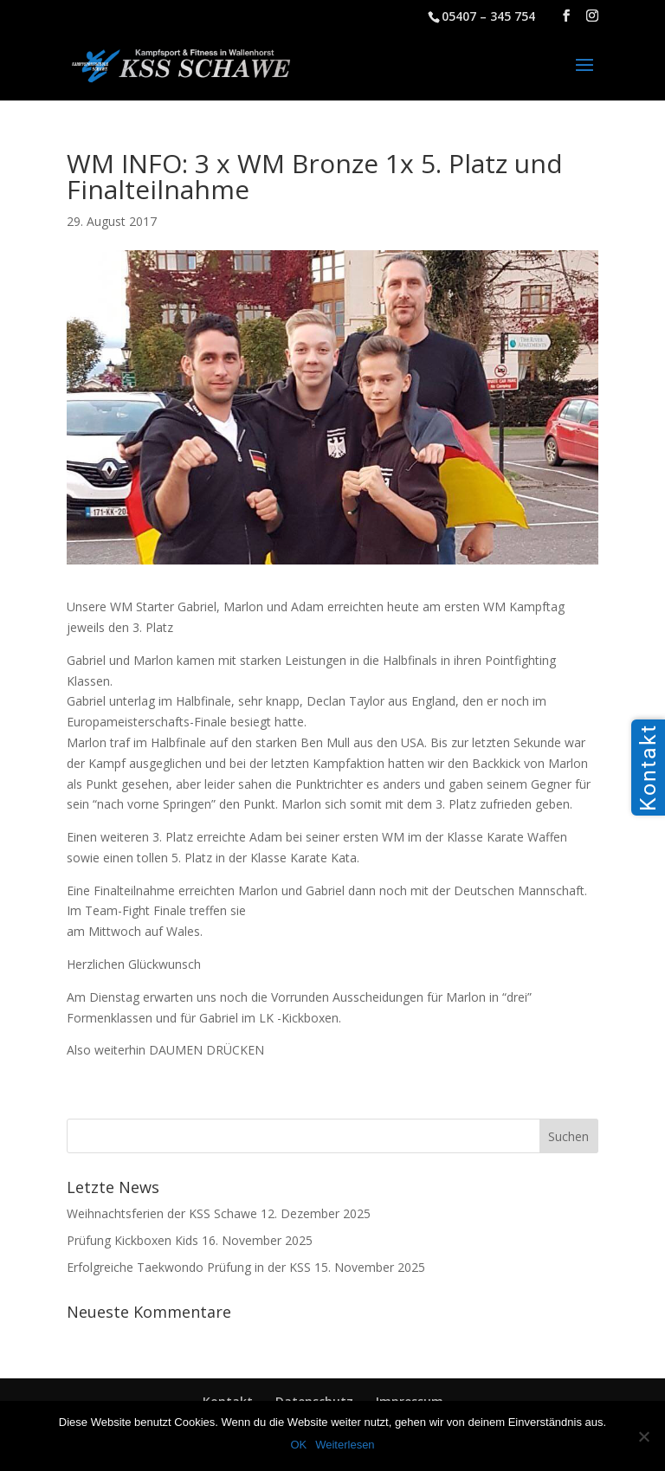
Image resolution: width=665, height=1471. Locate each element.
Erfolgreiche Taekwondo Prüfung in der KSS (189, 1267)
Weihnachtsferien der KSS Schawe (162, 1213)
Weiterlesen (344, 1444)
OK (298, 1444)
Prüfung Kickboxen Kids (132, 1240)
